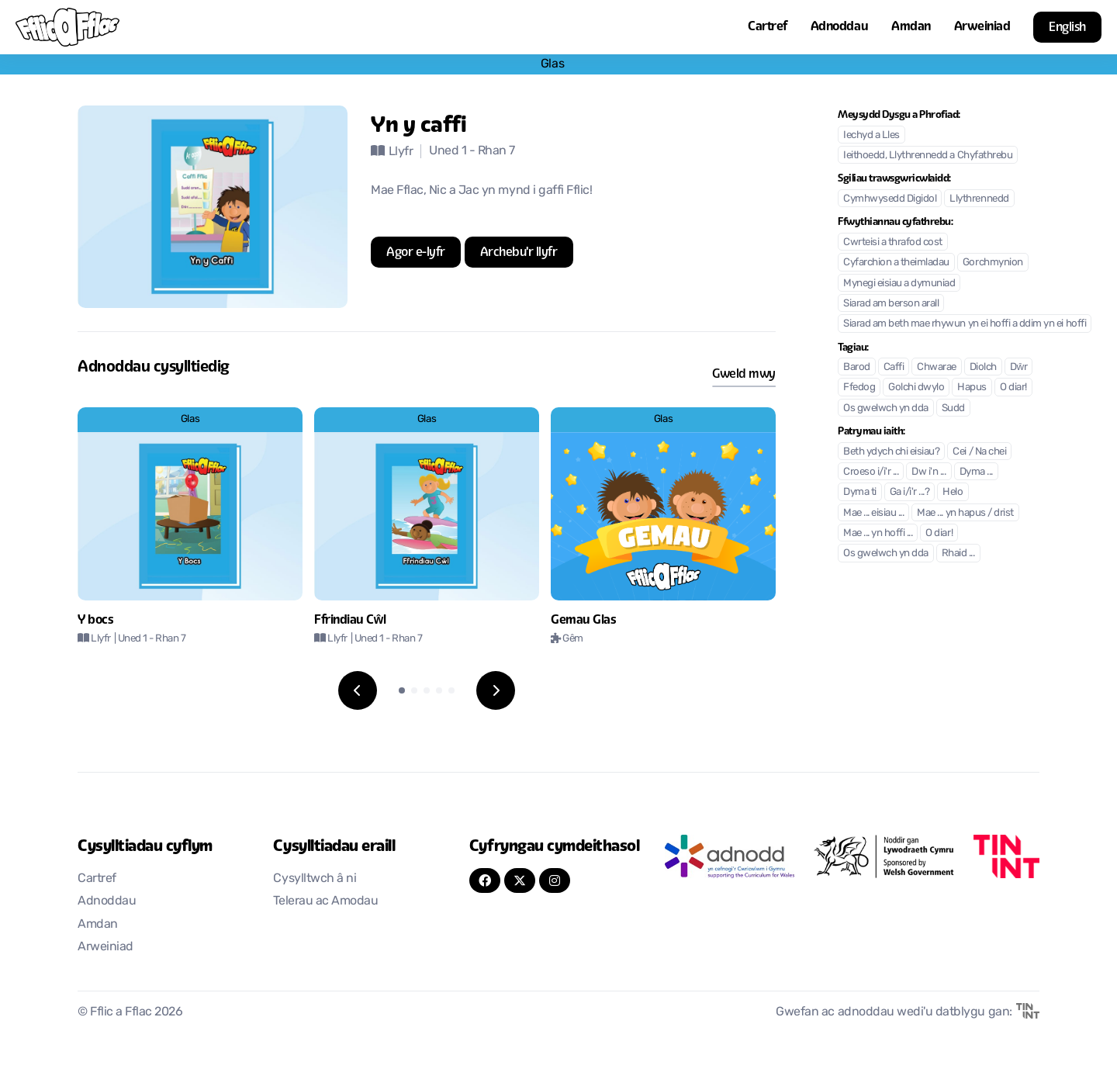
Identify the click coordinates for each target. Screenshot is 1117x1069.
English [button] (1067, 26)
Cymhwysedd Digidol (889, 199)
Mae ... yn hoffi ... (877, 533)
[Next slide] (495, 690)
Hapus (972, 387)
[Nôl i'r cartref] (67, 27)
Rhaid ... (958, 553)
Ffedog (859, 387)
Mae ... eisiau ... (873, 513)
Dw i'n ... (928, 472)
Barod (856, 367)
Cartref (767, 26)
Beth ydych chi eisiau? (891, 452)
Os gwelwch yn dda (886, 408)
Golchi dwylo (916, 387)
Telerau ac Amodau (325, 901)
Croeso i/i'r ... (870, 472)
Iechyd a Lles (871, 135)
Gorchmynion (993, 263)
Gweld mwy (744, 373)
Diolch (983, 367)
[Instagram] (554, 880)
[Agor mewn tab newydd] (416, 252)
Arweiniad (982, 26)
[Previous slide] (357, 690)
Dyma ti (860, 492)
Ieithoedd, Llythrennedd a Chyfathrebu (927, 155)
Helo (952, 492)
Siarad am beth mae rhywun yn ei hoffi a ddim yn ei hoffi (964, 324)
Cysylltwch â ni (314, 879)
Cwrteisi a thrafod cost (892, 242)
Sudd (953, 408)
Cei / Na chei (979, 452)
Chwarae (936, 367)
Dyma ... (976, 472)
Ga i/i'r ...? (910, 492)
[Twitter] (519, 880)
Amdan (911, 26)
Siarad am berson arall (891, 304)
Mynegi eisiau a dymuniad (899, 283)
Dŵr (1018, 367)
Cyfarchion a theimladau (896, 263)
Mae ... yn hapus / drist (965, 513)
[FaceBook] (484, 880)
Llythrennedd (978, 199)
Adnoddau (839, 26)
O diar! (1013, 387)
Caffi (894, 367)
